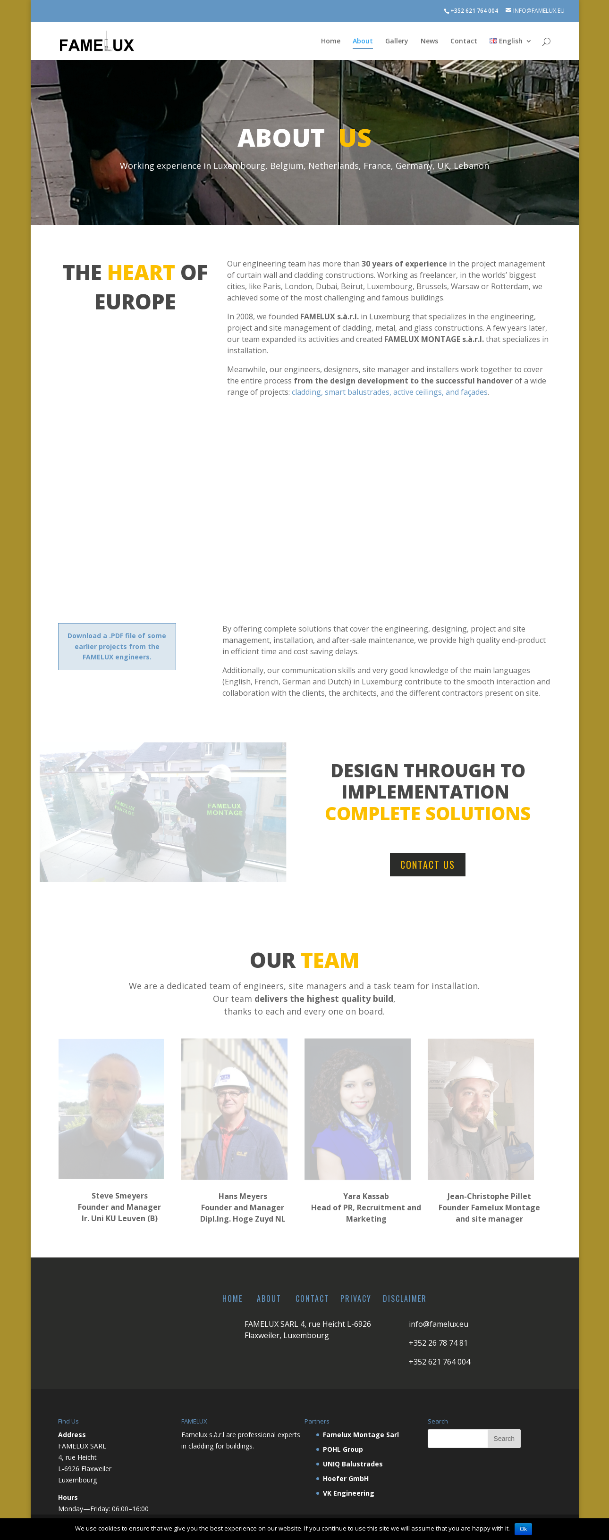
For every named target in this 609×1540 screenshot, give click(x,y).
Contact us (427, 864)
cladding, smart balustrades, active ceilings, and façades (390, 392)
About (363, 41)
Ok (523, 1529)
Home (330, 41)
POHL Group (343, 1449)
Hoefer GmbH (346, 1478)
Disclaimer (405, 1298)
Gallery (396, 41)
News (429, 41)
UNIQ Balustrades (353, 1463)
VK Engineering (348, 1493)
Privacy (356, 1298)
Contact (463, 41)
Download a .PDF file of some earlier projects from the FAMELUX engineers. (117, 646)
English (506, 41)
